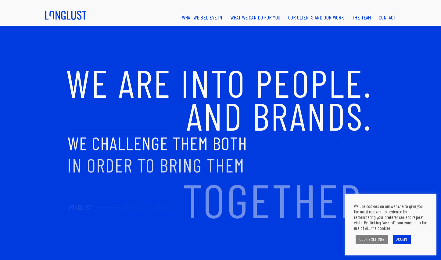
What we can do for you (255, 17)
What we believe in (202, 17)
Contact (387, 17)
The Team (361, 17)
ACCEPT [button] (401, 239)
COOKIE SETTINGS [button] (372, 239)
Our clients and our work (316, 17)
